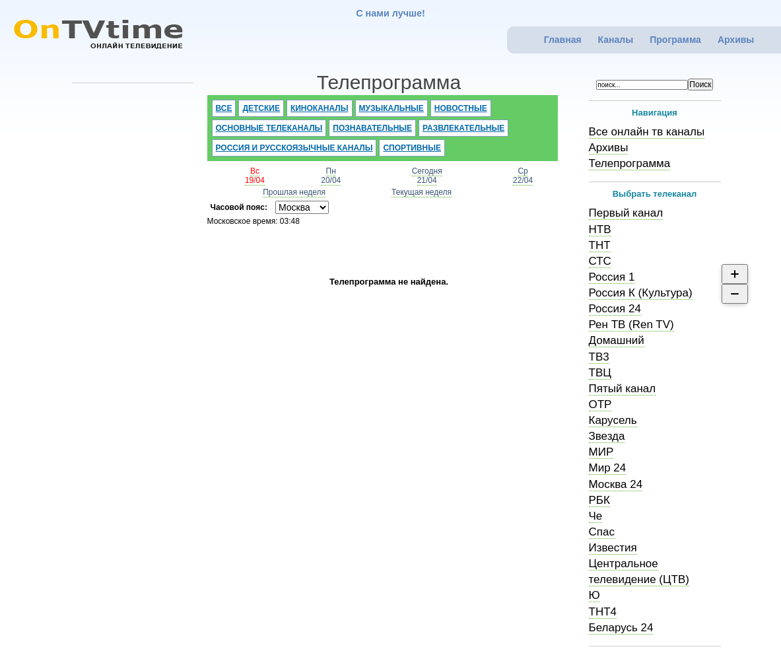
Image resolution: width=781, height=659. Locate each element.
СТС (600, 261)
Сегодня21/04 (427, 175)
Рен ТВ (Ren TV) (631, 324)
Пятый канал (622, 388)
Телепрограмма (630, 163)
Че (596, 516)
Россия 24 (615, 308)
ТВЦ (600, 372)
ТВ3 (599, 357)
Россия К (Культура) (641, 293)
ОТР (600, 404)
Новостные (460, 108)
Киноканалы (319, 108)
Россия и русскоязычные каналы (294, 148)
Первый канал (626, 213)
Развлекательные (463, 128)
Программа (675, 39)
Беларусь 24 (621, 627)
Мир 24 (608, 468)
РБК (599, 500)
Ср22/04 (523, 175)
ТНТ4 (603, 612)
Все (224, 108)
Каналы (616, 39)
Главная (563, 39)
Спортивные (412, 148)
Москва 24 (616, 484)
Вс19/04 (255, 175)
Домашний (616, 340)
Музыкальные (391, 108)
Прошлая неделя (294, 192)
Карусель (613, 420)
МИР (601, 452)
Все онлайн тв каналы (647, 131)
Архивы (736, 39)
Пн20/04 (331, 175)
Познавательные (372, 128)
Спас (602, 532)
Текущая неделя (421, 192)
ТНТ (600, 245)
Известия (613, 547)
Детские (261, 108)
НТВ (600, 229)
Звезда (607, 436)
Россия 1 (612, 277)
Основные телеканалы (269, 128)
